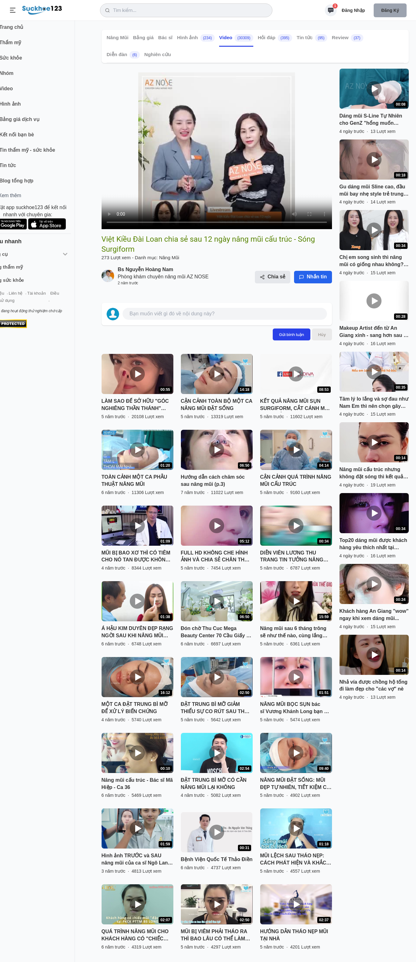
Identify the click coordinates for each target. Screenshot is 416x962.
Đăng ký (390, 10)
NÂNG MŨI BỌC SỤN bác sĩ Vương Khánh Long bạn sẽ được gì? (295, 708)
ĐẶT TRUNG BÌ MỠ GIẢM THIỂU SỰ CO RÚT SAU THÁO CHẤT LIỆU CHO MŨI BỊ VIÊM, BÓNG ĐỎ (216, 708)
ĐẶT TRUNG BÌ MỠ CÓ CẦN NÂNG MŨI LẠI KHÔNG (214, 783)
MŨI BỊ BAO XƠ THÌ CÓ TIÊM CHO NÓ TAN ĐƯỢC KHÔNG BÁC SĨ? (136, 557)
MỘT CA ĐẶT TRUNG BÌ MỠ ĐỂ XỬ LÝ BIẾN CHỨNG (135, 708)
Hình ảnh (195, 38)
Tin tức (312, 38)
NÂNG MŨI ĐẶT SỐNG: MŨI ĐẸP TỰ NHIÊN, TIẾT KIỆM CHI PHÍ (296, 784)
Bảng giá (143, 37)
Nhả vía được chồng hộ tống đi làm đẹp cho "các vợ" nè (374, 685)
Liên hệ (35, 297)
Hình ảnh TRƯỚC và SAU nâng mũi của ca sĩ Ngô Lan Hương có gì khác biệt (135, 860)
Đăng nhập (353, 10)
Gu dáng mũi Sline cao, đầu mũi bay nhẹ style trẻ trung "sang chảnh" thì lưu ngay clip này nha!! (372, 191)
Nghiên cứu (157, 54)
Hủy (322, 334)
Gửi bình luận (291, 334)
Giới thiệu (14, 297)
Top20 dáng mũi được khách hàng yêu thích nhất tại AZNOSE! (373, 544)
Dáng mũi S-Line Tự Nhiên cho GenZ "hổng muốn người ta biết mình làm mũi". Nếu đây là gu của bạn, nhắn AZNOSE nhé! (374, 120)
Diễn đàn (123, 55)
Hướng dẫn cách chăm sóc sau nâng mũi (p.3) (213, 480)
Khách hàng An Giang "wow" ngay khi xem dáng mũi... (374, 614)
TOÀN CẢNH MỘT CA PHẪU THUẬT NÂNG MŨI (134, 480)
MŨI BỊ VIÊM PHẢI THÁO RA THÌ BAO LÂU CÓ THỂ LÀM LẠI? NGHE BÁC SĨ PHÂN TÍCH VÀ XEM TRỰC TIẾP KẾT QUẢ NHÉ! (216, 936)
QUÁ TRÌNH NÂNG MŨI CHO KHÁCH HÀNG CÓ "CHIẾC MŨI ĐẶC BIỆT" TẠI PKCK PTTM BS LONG (135, 936)
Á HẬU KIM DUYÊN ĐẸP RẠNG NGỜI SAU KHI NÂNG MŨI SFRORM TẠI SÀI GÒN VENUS (137, 632)
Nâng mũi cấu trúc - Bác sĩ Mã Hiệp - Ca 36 (137, 783)
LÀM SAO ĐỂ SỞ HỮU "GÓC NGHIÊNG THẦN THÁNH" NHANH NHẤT (135, 405)
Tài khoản (55, 297)
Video (236, 38)
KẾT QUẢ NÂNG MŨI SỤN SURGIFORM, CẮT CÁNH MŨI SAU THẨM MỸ (295, 405)
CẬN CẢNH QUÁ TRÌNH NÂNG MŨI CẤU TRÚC (295, 480)
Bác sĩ (165, 37)
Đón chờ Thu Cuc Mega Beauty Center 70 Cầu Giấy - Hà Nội (214, 632)
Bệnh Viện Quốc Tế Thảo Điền (217, 859)
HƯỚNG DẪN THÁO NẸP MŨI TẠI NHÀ (294, 935)
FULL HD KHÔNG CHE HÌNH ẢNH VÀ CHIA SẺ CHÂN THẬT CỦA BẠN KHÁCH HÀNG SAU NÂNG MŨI (216, 557)
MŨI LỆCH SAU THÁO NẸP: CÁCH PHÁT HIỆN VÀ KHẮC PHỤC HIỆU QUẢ (293, 860)
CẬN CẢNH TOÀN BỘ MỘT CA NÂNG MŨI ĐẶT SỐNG (216, 404)
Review (347, 38)
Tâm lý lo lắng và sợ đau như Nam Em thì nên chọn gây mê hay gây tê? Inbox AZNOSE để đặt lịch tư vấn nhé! (374, 403)
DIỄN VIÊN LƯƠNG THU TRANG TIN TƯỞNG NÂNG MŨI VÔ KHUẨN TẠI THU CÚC (295, 557)
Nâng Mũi (118, 37)
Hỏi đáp (275, 38)
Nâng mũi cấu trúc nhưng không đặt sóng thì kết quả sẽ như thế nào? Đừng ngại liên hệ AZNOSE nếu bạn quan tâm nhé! (372, 474)
